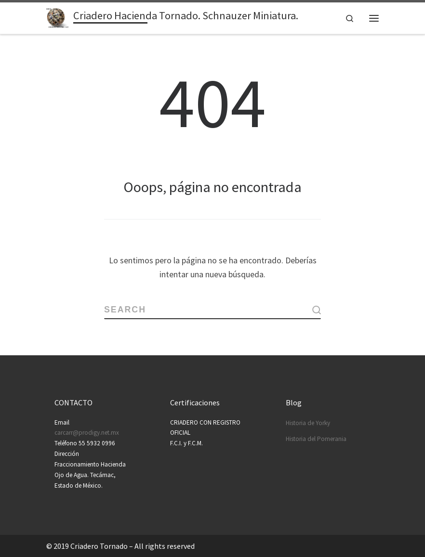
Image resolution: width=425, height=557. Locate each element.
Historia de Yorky (308, 422)
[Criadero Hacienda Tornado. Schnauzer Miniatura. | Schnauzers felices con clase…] (58, 17)
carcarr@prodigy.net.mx (86, 432)
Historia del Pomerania (316, 438)
